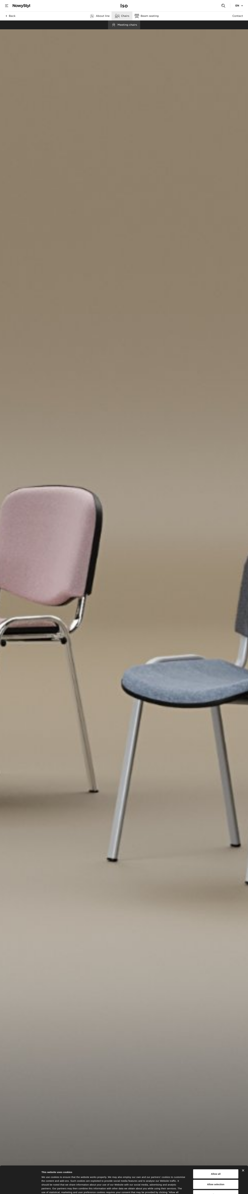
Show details (166, 1187)
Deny (216, 1169)
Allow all (215, 1148)
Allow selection (215, 1158)
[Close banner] (243, 1145)
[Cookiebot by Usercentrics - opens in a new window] (20, 1187)
